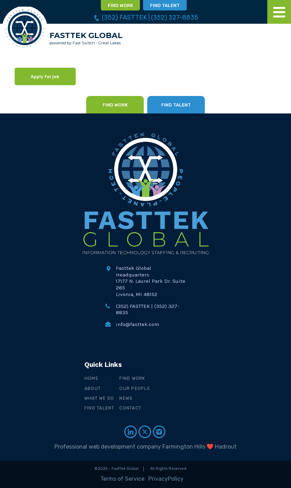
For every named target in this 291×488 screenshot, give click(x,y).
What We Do (99, 398)
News (126, 398)
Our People (135, 388)
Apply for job (45, 76)
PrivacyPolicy (166, 478)
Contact (131, 408)
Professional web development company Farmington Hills (129, 446)
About (92, 388)
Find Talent (99, 408)
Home (91, 378)
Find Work (133, 378)
